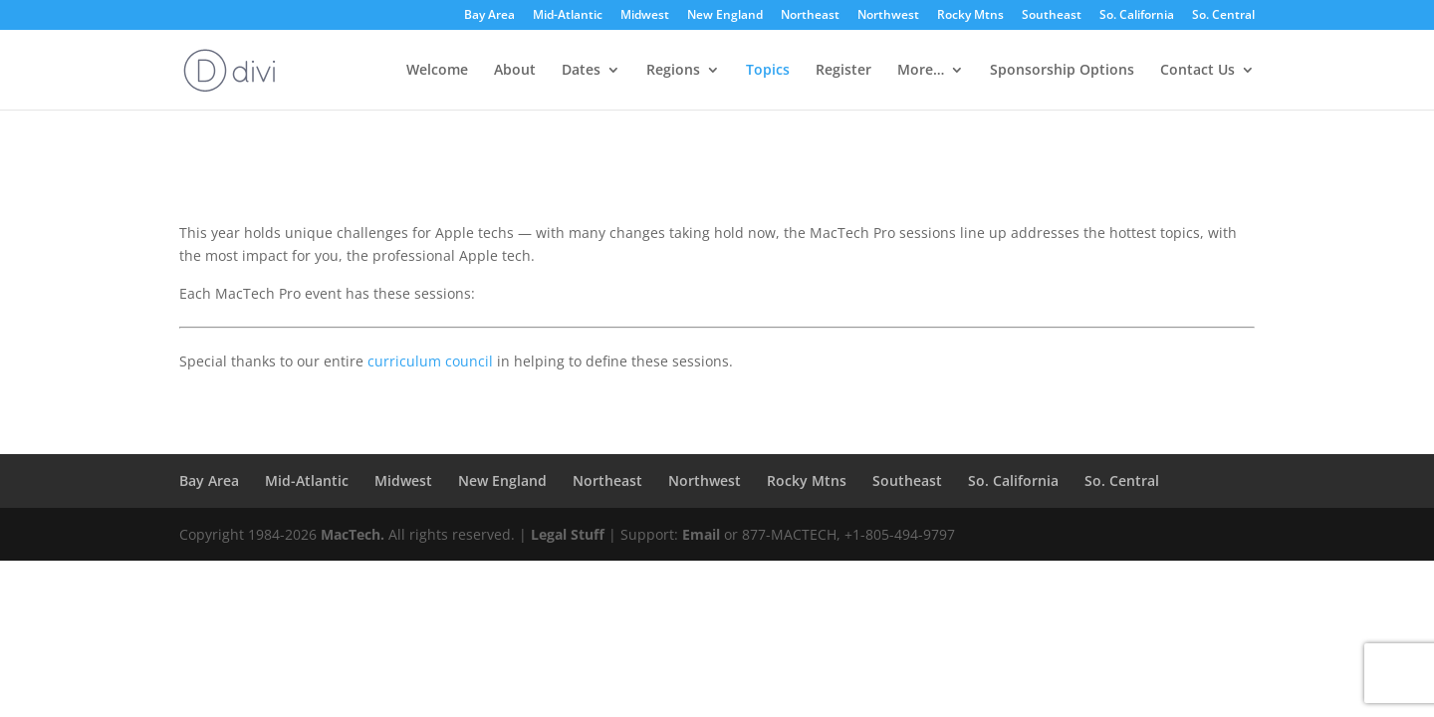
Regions (673, 71)
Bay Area (489, 16)
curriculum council (430, 361)
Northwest (888, 16)
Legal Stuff (567, 534)
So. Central (1223, 16)
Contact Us (1197, 71)
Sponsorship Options (1062, 71)
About (515, 71)
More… (920, 71)
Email (701, 534)
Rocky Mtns (970, 16)
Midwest (644, 16)
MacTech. (352, 534)
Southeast (1051, 16)
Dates (581, 71)
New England (725, 16)
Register (843, 71)
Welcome (437, 71)
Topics (768, 71)
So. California (1136, 16)
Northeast (810, 16)
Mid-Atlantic (567, 16)
